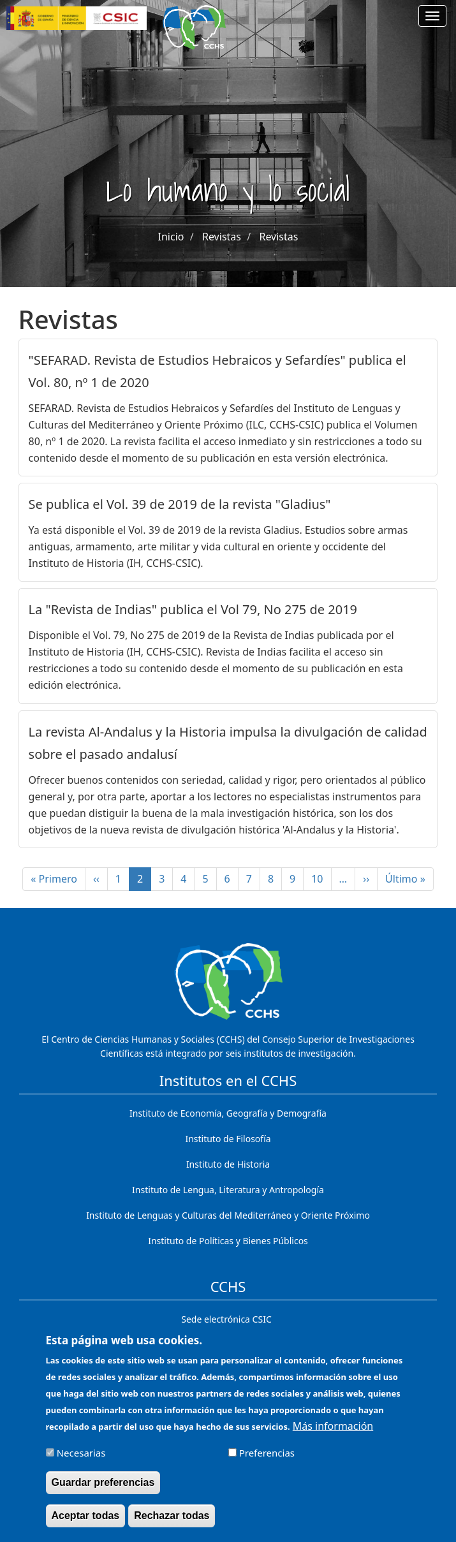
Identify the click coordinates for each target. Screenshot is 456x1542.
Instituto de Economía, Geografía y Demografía (228, 1113)
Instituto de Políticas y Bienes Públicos (228, 1241)
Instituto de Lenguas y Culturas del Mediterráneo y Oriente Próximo (228, 1215)
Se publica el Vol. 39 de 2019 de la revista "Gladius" (180, 504)
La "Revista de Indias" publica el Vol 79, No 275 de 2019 (193, 609)
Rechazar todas (171, 1524)
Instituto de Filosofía (227, 1139)
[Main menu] (432, 16)
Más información (333, 1435)
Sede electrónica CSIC (226, 1319)
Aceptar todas (86, 1524)
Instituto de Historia (228, 1164)
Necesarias (81, 1461)
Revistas (221, 237)
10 (321, 879)
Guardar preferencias (103, 1491)
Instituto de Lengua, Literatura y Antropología (228, 1190)
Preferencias (267, 1461)
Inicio (171, 237)
